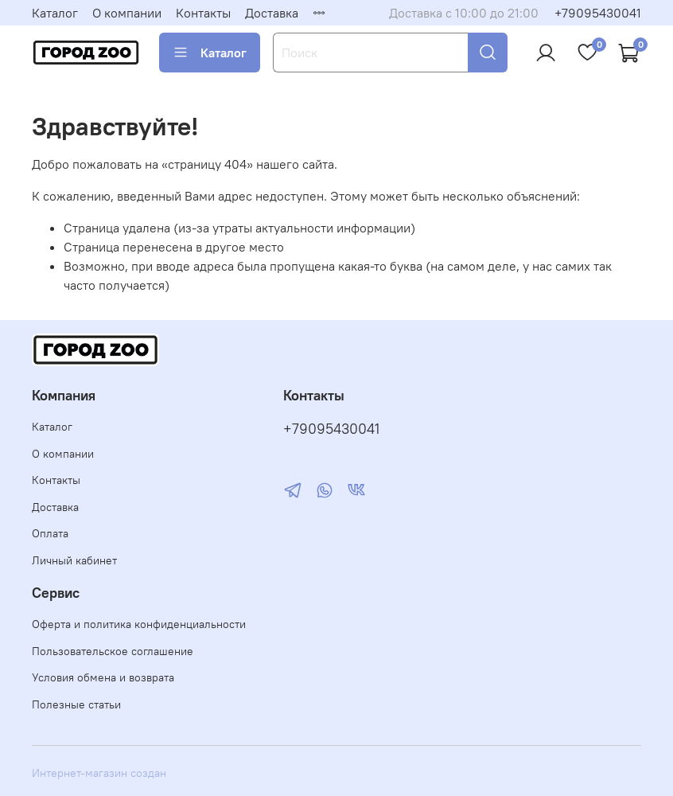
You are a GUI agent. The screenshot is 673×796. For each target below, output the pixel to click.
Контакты (203, 13)
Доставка (271, 13)
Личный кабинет (74, 560)
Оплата (50, 533)
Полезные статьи (76, 704)
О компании (126, 13)
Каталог (55, 13)
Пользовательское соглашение (112, 651)
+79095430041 (597, 13)
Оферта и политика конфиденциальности (139, 624)
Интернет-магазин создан (99, 773)
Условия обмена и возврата (103, 677)
